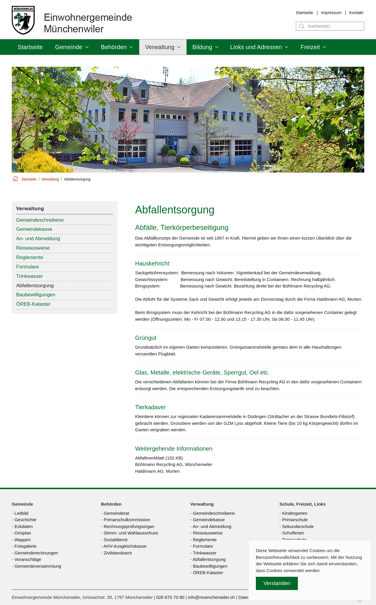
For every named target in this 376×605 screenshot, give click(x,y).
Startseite (304, 12)
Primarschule (295, 519)
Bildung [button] (205, 47)
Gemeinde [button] (71, 47)
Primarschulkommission (127, 519)
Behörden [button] (117, 47)
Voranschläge (27, 559)
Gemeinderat (116, 513)
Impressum (331, 12)
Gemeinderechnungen (36, 552)
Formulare (27, 267)
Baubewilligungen (35, 295)
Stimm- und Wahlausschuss (131, 532)
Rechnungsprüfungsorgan (129, 526)
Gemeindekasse (34, 229)
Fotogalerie (25, 546)
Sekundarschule (298, 526)
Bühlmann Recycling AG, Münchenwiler (173, 464)
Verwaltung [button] (163, 47)
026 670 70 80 (170, 597)
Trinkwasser (29, 276)
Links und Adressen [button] (259, 47)
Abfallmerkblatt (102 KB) (159, 457)
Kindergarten (294, 513)
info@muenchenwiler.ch (211, 597)
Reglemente (29, 257)
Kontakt (356, 12)
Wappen (22, 539)
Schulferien (293, 532)
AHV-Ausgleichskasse (125, 546)
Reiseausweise (33, 248)
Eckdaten (23, 526)
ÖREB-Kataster (33, 304)
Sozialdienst (115, 539)
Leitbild (21, 513)
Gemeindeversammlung (37, 566)
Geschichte (25, 519)
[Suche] (330, 26)
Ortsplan (22, 532)
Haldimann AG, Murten (157, 471)
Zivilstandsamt (118, 552)
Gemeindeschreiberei (40, 220)
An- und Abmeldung (38, 238)
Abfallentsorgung (35, 285)
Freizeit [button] (313, 47)
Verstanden (276, 583)
